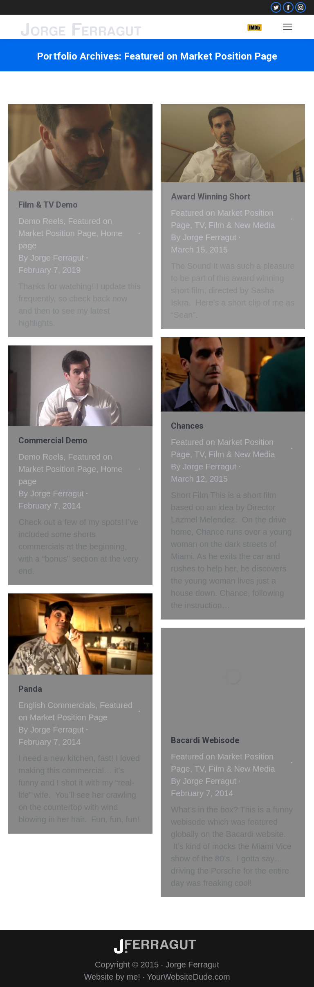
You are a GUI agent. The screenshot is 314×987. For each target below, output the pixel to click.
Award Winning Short (210, 196)
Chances (187, 426)
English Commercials (56, 705)
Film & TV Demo (48, 205)
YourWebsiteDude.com (188, 976)
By (51, 257)
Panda (30, 689)
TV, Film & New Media (234, 225)
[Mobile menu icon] (288, 27)
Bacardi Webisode (205, 740)
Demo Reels (40, 221)
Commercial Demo (52, 440)
